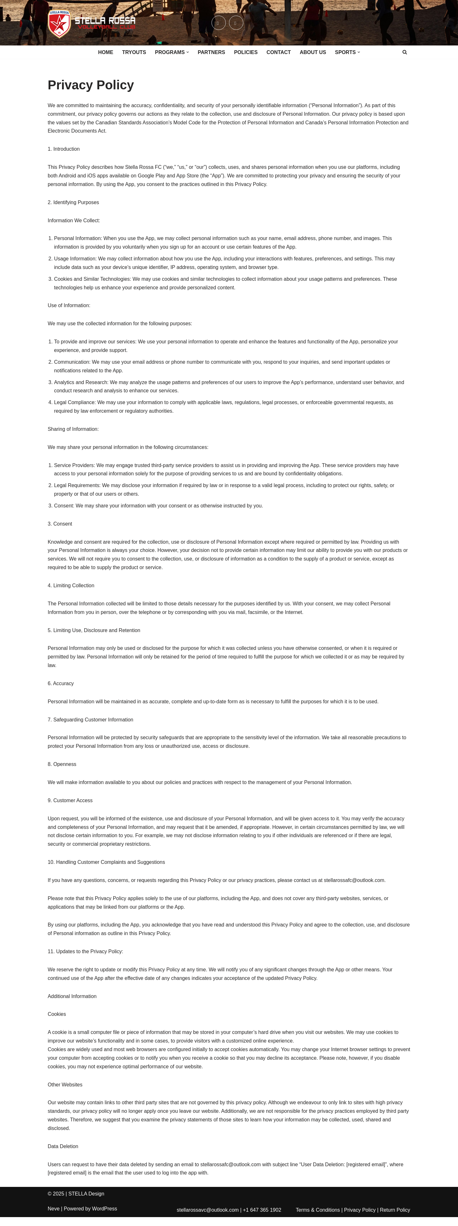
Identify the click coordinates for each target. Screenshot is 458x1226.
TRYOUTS (133, 52)
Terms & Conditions (318, 1219)
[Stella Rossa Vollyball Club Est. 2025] (91, 23)
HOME (105, 52)
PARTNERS (211, 52)
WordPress (104, 1218)
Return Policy (395, 1219)
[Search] (404, 52)
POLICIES (246, 52)
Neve (53, 1218)
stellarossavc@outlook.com (208, 1219)
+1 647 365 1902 (262, 1219)
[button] (187, 52)
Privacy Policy (360, 1219)
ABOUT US (313, 52)
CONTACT (279, 52)
